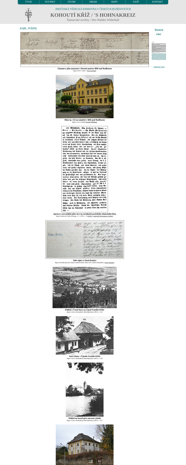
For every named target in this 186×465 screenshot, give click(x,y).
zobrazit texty (159, 67)
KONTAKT (157, 2)
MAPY (114, 2)
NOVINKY (50, 2)
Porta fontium (91, 71)
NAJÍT (136, 2)
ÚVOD (28, 2)
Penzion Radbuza (91, 122)
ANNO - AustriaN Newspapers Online (100, 216)
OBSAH (93, 2)
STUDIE (72, 2)
